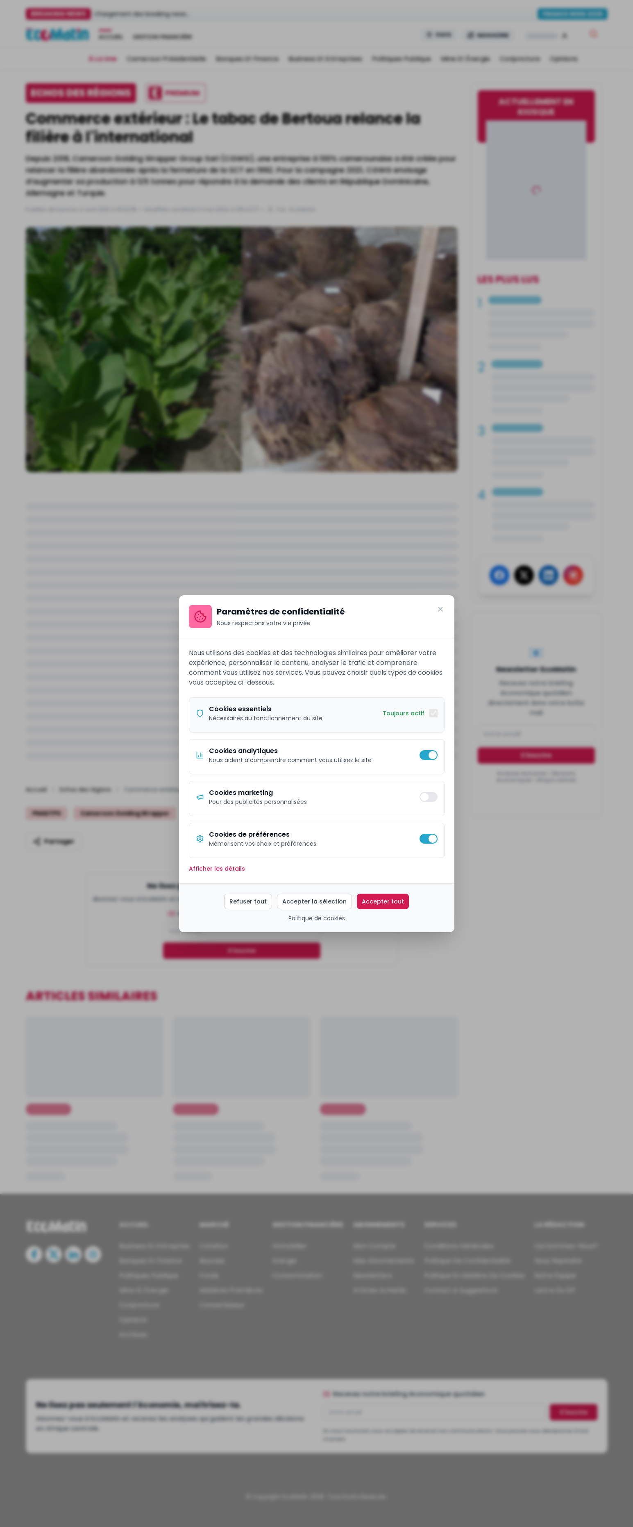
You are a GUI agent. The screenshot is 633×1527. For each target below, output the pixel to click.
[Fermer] (440, 609)
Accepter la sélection (314, 901)
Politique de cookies (316, 918)
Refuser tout (248, 901)
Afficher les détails (217, 869)
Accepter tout (383, 901)
